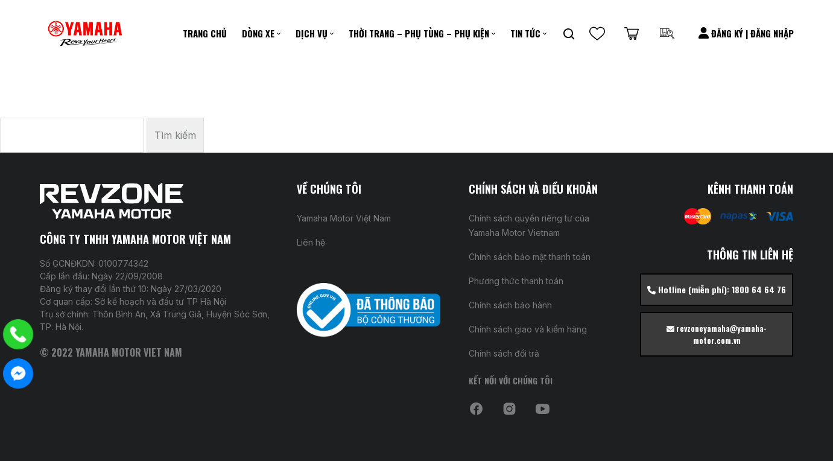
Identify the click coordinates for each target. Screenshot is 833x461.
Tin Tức (525, 33)
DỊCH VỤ (312, 33)
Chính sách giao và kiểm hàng (528, 329)
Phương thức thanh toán (516, 281)
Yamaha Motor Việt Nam (344, 218)
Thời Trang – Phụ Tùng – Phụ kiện (419, 33)
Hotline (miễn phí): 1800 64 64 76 (716, 289)
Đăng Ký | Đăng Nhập (746, 33)
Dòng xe (258, 33)
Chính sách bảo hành (510, 305)
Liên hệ (311, 242)
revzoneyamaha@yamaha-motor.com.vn (717, 334)
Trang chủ (205, 33)
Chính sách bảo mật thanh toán (530, 257)
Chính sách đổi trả (504, 353)
